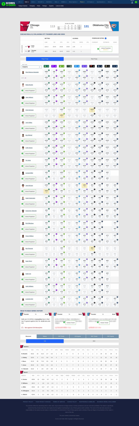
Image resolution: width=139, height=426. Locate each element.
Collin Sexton (29, 147)
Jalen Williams (29, 97)
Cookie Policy (72, 401)
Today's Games (22, 6)
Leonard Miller (29, 173)
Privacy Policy (28, 401)
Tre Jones (28, 160)
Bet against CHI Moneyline (33, 327)
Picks (38, 6)
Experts (51, 6)
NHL (57, 2)
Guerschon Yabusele (31, 210)
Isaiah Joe (28, 273)
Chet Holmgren (30, 110)
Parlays (45, 6)
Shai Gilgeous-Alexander (32, 72)
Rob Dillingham (30, 223)
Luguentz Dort (29, 299)
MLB (33, 2)
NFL (20, 2)
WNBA (63, 2)
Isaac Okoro (29, 261)
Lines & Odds (60, 6)
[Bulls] (32, 46)
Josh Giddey (29, 122)
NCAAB (49, 2)
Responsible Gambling (87, 401)
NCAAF (41, 2)
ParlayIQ (32, 6)
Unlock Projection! (30, 90)
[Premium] (136, 3)
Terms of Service (59, 401)
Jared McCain (29, 185)
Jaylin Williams (29, 286)
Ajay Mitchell (29, 135)
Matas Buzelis (29, 84)
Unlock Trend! (71, 322)
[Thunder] (33, 50)
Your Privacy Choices (43, 401)
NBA (27, 2)
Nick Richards (29, 248)
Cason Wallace (29, 236)
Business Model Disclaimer (106, 401)
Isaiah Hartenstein (30, 198)
